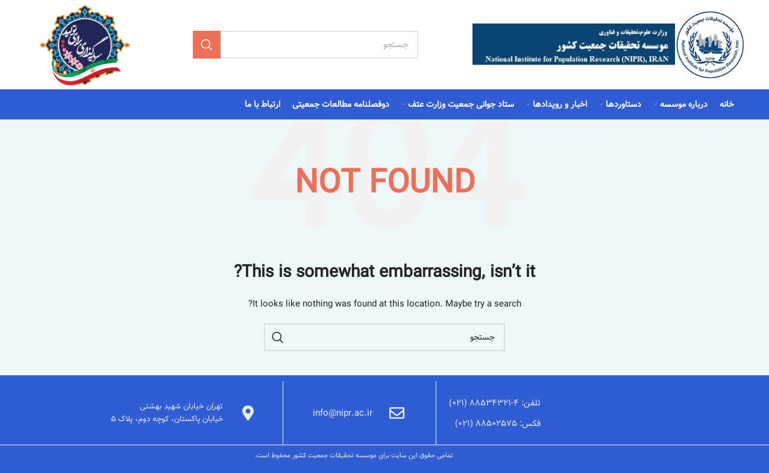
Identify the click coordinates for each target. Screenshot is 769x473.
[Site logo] (608, 44)
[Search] (305, 45)
